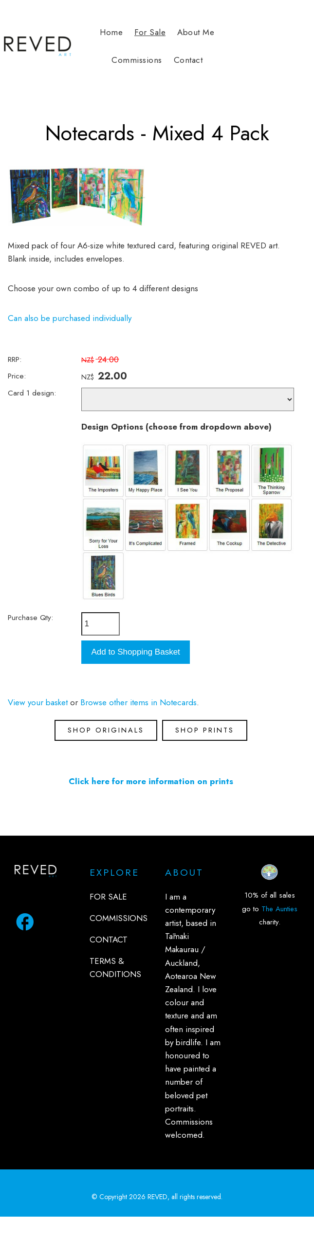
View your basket (38, 702)
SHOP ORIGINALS (106, 730)
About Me (195, 32)
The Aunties (279, 908)
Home (111, 32)
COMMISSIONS (119, 918)
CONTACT (109, 939)
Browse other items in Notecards (138, 702)
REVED (157, 1197)
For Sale (150, 32)
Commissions (136, 60)
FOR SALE (108, 897)
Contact (188, 60)
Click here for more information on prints (151, 781)
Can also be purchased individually (69, 318)
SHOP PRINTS (204, 730)
